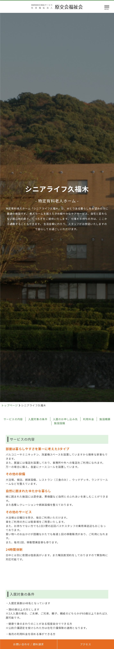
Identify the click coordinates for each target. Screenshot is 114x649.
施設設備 (59, 423)
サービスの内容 (13, 419)
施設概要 (104, 419)
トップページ (10, 405)
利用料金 (88, 419)
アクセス (85, 644)
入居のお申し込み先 (65, 419)
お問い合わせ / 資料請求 (28, 644)
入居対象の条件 (38, 419)
